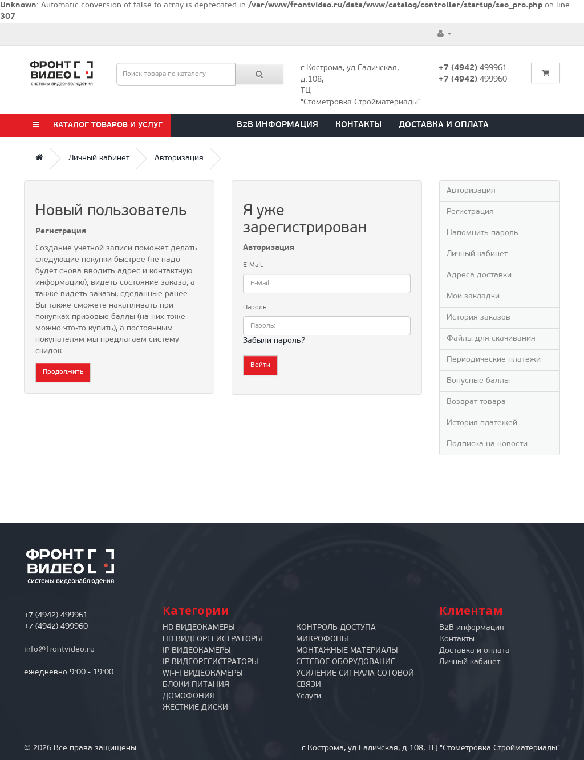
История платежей (482, 423)
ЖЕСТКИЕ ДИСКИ (195, 708)
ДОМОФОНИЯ (189, 696)
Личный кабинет (98, 158)
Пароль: (255, 307)
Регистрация (470, 212)
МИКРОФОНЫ (322, 639)
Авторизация (179, 158)
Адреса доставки (479, 275)
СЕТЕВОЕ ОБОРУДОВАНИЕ (345, 662)
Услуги (308, 696)
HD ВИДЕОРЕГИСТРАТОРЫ (212, 639)
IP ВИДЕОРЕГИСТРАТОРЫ (210, 662)
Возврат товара (476, 402)
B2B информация (277, 125)
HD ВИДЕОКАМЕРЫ (199, 628)
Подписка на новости (487, 444)
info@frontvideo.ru (59, 649)
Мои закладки (473, 296)
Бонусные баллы (478, 381)
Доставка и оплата (444, 125)
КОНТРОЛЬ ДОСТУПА (336, 628)
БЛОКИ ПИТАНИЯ (196, 685)
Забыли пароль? (274, 341)
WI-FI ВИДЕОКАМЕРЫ (203, 673)
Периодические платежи (494, 359)
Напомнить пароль (482, 233)
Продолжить (63, 372)
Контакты (358, 125)
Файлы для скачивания (491, 338)
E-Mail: (253, 265)
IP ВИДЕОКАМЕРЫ (197, 650)
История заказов (478, 317)
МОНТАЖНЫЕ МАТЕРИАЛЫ (347, 650)
